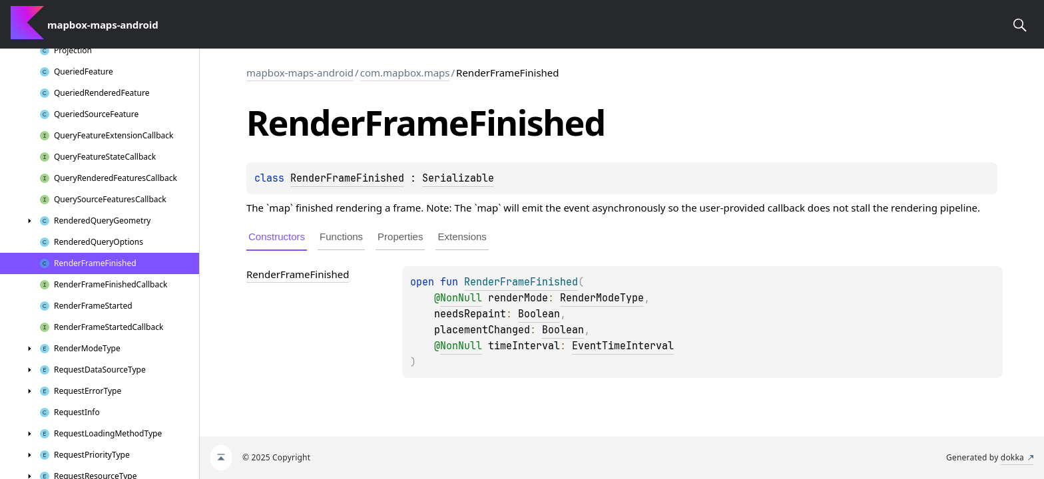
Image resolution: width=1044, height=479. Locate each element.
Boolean (539, 314)
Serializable (458, 178)
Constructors (276, 236)
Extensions (461, 236)
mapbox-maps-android (300, 72)
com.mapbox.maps (405, 72)
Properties (400, 236)
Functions (341, 236)
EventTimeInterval (623, 346)
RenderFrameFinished (347, 178)
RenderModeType (602, 298)
